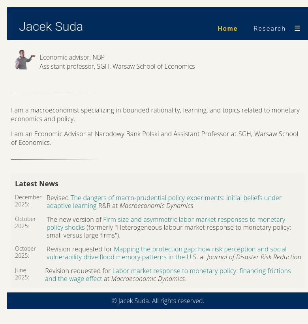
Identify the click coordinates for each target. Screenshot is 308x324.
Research (270, 28)
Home (228, 28)
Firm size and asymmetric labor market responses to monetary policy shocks (166, 223)
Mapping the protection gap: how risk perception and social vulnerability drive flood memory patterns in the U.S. (167, 253)
